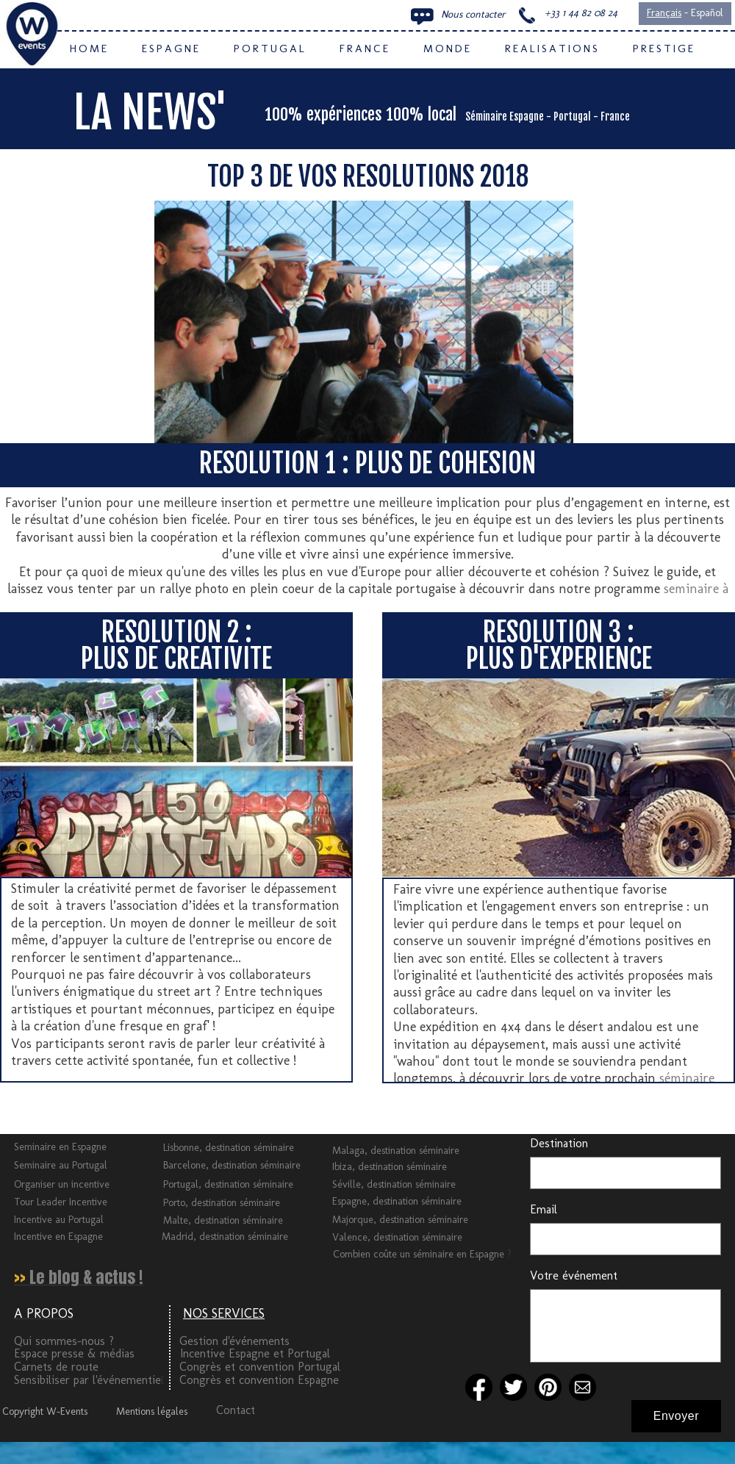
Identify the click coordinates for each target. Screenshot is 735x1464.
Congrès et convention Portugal (259, 1367)
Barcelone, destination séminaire (232, 1165)
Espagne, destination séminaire (397, 1201)
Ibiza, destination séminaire (389, 1166)
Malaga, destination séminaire (395, 1150)
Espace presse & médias (74, 1353)
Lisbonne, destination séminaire (228, 1147)
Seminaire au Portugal (60, 1165)
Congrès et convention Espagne (259, 1380)
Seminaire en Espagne (60, 1147)
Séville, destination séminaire (394, 1184)
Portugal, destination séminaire (228, 1184)
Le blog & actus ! (86, 1277)
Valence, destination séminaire (397, 1237)
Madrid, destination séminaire (225, 1236)
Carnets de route (56, 1367)
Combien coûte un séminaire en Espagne (420, 1254)
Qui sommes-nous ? (64, 1341)
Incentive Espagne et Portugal (255, 1353)
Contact (235, 1410)
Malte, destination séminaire (223, 1220)
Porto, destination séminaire (221, 1202)
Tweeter (23, 1111)
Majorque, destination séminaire (400, 1219)
